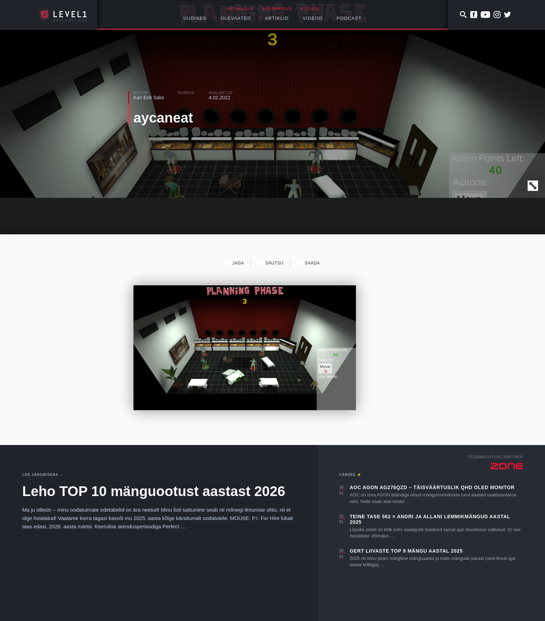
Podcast (349, 18)
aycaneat (163, 117)
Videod (313, 18)
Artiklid (277, 18)
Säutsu (270, 263)
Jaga (234, 263)
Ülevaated (236, 18)
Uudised (195, 18)
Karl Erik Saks (148, 97)
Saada (309, 263)
